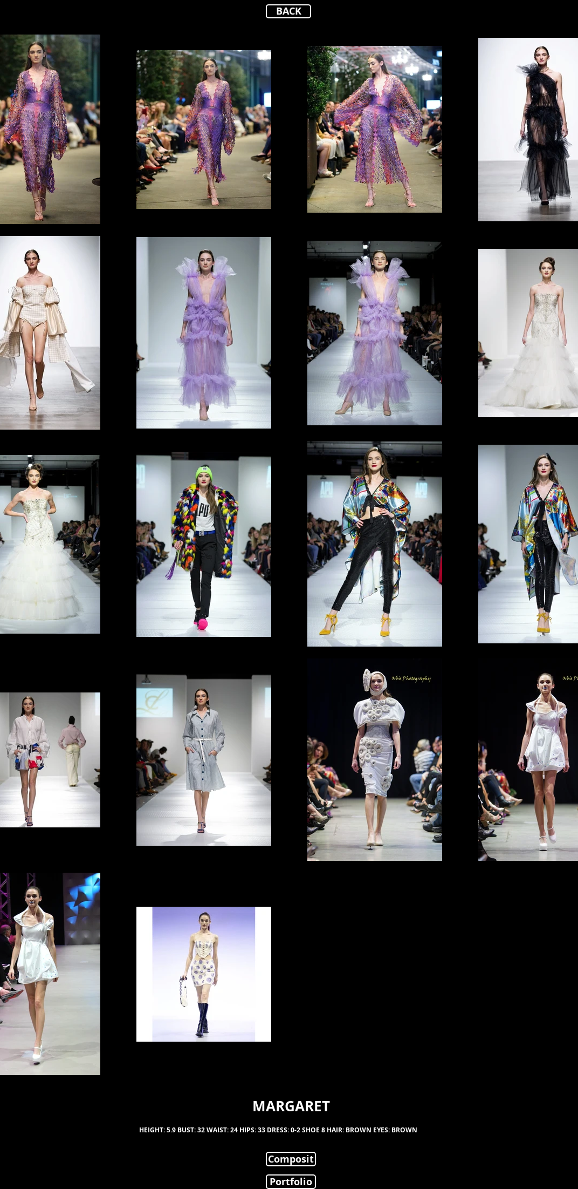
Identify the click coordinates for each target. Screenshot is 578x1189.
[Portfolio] (291, 1181)
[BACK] (288, 11)
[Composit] (291, 1159)
